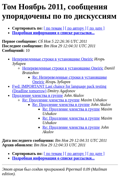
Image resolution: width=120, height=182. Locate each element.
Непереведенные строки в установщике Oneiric (52, 59)
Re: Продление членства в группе (51, 100)
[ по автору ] (75, 28)
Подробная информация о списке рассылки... (53, 33)
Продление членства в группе (37, 95)
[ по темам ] (54, 28)
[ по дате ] (96, 28)
